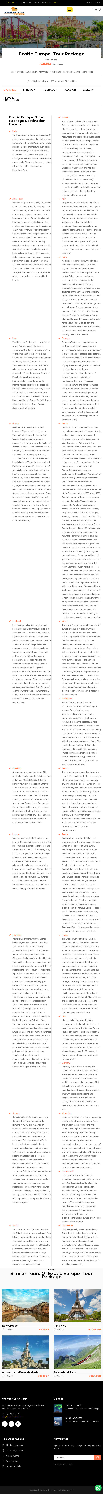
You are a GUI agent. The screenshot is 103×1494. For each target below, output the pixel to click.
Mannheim (66, 1113)
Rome (64, 257)
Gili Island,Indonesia (14, 1445)
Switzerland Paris (65, 1372)
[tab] (11, 91)
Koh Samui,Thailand (14, 1450)
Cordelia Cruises (73, 1418)
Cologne (16, 1113)
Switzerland (67, 698)
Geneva (65, 768)
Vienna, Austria (12, 1456)
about (88, 3)
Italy (64, 199)
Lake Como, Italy (13, 1466)
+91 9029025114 (13, 3)
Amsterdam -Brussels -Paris (20, 1372)
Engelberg (16, 768)
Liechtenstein (68, 1171)
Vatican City (67, 1225)
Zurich (65, 834)
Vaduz (15, 1225)
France (65, 935)
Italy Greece (10, 1325)
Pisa (14, 338)
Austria (65, 423)
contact (99, 3)
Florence (66, 338)
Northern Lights (73, 1405)
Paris (14, 131)
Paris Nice (60, 1325)
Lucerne (16, 834)
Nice (64, 1016)
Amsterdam (17, 199)
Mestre (15, 423)
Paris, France (11, 1461)
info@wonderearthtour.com (13, 1417)
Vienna (65, 621)
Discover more (53, 3)
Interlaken (16, 935)
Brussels (66, 117)
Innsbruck (16, 621)
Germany (66, 1063)
